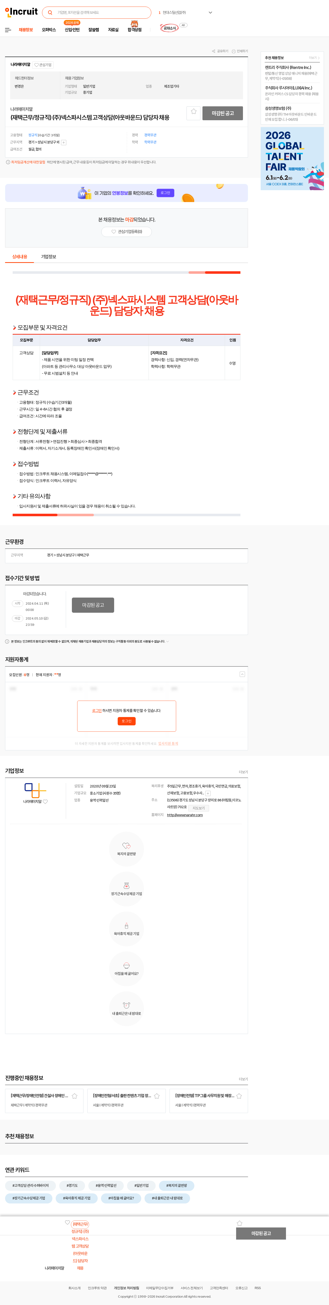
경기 (50, 555)
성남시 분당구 (65, 555)
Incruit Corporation (169, 1296)
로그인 (97, 710)
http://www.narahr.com (185, 815)
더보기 (243, 772)
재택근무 (83, 555)
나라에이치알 (20, 64)
